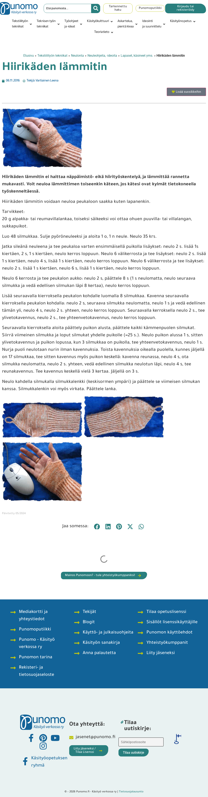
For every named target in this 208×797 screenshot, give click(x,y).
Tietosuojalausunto (131, 791)
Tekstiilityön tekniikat (52, 55)
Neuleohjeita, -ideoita (102, 55)
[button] (22, 24)
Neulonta (77, 55)
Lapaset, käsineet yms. (137, 55)
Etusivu (28, 55)
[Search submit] (95, 8)
